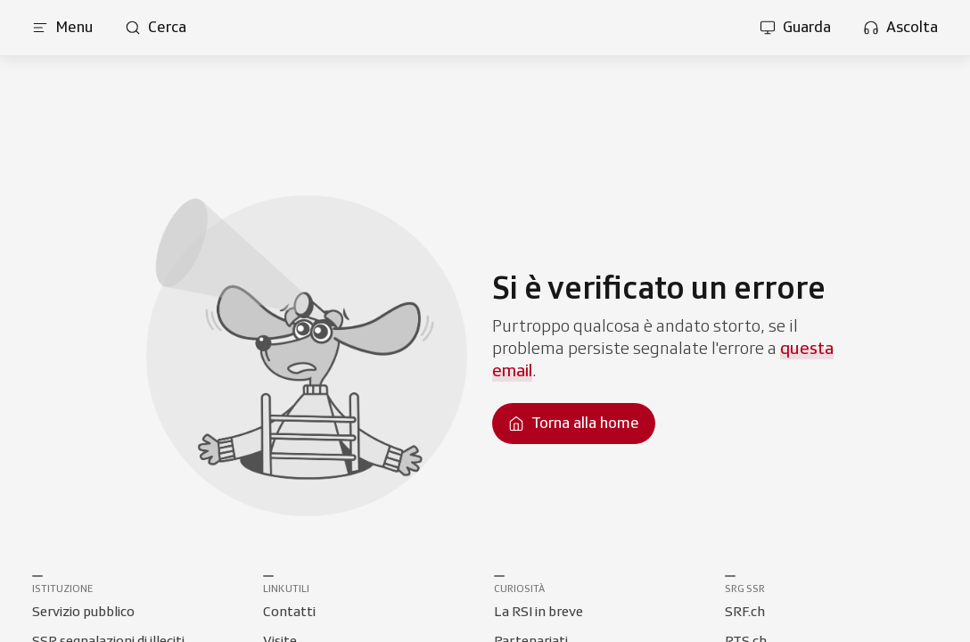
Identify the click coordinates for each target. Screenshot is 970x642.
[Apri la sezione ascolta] (900, 27)
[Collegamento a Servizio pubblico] (83, 612)
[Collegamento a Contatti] (289, 612)
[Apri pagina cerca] (155, 27)
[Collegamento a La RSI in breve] (538, 612)
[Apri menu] (62, 27)
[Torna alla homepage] (573, 423)
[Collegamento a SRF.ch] (745, 612)
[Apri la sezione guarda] (795, 27)
